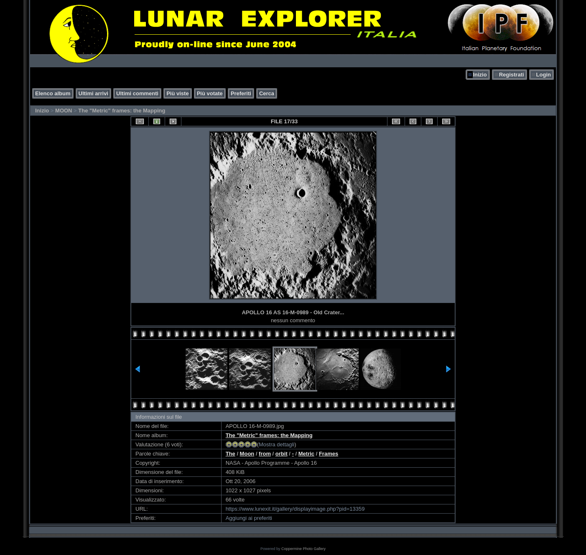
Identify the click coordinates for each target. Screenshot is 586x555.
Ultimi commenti (137, 93)
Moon (247, 454)
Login (543, 74)
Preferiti (241, 93)
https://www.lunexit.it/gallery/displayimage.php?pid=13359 (295, 509)
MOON (63, 110)
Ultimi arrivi (94, 93)
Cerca (266, 93)
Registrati (511, 74)
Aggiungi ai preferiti (249, 518)
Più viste (177, 93)
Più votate (210, 93)
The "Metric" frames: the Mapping (121, 110)
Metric (306, 454)
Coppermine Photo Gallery (303, 549)
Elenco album (53, 93)
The (230, 454)
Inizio (480, 74)
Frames (328, 454)
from (265, 454)
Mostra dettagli (276, 444)
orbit (281, 454)
